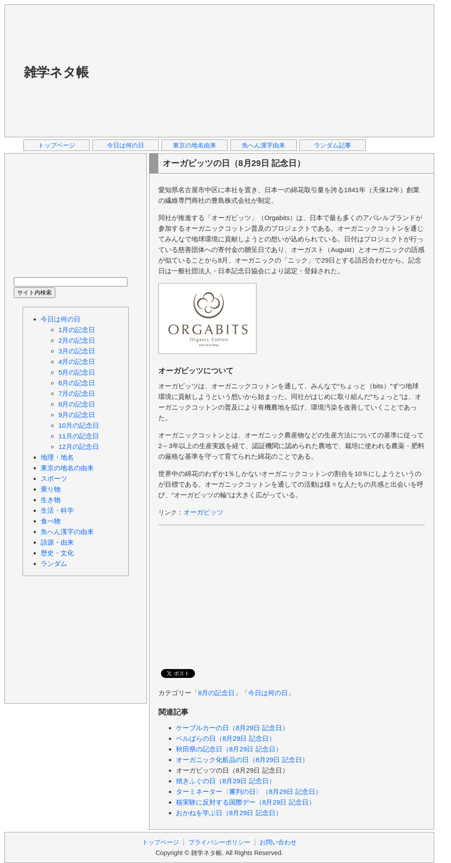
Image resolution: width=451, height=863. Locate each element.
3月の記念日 (76, 351)
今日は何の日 (125, 145)
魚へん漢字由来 (263, 145)
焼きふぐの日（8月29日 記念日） (225, 781)
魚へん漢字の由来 (67, 531)
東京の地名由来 (194, 145)
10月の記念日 (78, 425)
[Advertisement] (222, 70)
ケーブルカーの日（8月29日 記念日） (232, 727)
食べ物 (51, 521)
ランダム (54, 563)
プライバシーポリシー (219, 842)
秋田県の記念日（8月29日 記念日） (229, 749)
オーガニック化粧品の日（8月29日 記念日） (242, 759)
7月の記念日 (76, 393)
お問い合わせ (278, 842)
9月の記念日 (76, 414)
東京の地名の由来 (67, 468)
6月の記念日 (76, 383)
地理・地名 (57, 457)
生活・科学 (57, 510)
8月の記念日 (216, 693)
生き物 (51, 499)
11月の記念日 (78, 436)
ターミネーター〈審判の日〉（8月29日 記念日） (249, 791)
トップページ (56, 145)
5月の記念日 (76, 372)
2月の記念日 (76, 340)
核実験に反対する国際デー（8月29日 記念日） (245, 802)
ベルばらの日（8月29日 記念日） (225, 738)
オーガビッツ (203, 512)
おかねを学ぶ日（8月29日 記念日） (229, 813)
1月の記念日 (76, 329)
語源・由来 (57, 542)
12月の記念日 (78, 446)
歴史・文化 (57, 553)
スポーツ (54, 478)
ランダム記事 (332, 145)
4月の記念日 (76, 361)
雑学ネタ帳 (56, 72)
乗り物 (51, 489)
